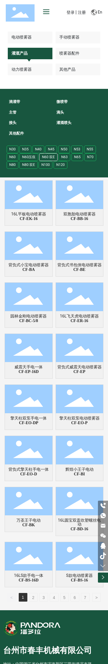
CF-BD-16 (79, 529)
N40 (38, 149)
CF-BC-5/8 (28, 321)
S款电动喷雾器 (79, 575)
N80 (12, 165)
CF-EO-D (28, 474)
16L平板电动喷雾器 (28, 214)
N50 (64, 149)
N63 (64, 157)
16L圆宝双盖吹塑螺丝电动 (79, 522)
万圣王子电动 (28, 520)
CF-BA (28, 269)
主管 (12, 112)
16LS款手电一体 (28, 575)
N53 (77, 149)
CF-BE (79, 269)
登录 (71, 12)
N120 (60, 165)
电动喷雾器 (22, 37)
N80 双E (28, 165)
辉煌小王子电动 (79, 469)
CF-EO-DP (28, 423)
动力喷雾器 (22, 69)
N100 (45, 165)
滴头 (60, 112)
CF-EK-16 (28, 219)
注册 (82, 12)
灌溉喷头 (63, 122)
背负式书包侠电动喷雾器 (79, 265)
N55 (90, 149)
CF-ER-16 (79, 321)
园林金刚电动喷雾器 (28, 316)
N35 (25, 149)
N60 (12, 157)
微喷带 (62, 101)
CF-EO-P (79, 423)
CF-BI (79, 474)
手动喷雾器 (69, 37)
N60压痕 (28, 157)
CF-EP (79, 372)
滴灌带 (14, 101)
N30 (12, 149)
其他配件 (16, 133)
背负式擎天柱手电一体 (28, 469)
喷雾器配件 (69, 53)
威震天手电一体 (28, 367)
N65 (77, 157)
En (96, 12)
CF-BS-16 (79, 580)
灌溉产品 (20, 53)
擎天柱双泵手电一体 (28, 418)
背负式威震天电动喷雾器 (79, 367)
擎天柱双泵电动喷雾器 (79, 418)
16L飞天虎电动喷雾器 (79, 316)
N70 (90, 157)
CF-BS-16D (29, 580)
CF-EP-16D (28, 372)
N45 (51, 149)
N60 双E (48, 157)
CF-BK (28, 525)
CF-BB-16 (79, 219)
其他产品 (67, 69)
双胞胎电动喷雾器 (79, 214)
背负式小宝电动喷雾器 (28, 265)
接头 (12, 122)
